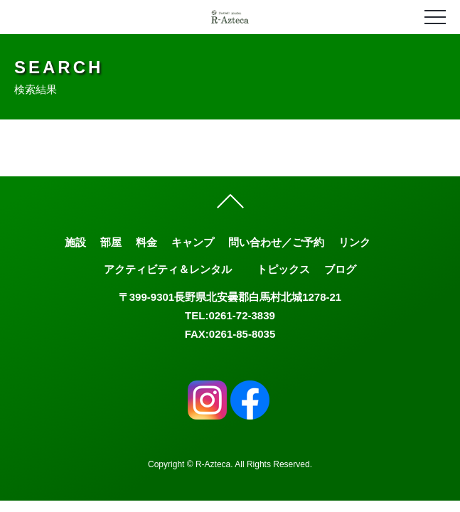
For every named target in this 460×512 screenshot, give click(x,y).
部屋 (111, 242)
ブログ (340, 269)
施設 (75, 242)
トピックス (283, 269)
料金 (146, 242)
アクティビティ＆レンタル (168, 269)
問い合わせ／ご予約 (276, 242)
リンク (354, 242)
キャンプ (192, 242)
